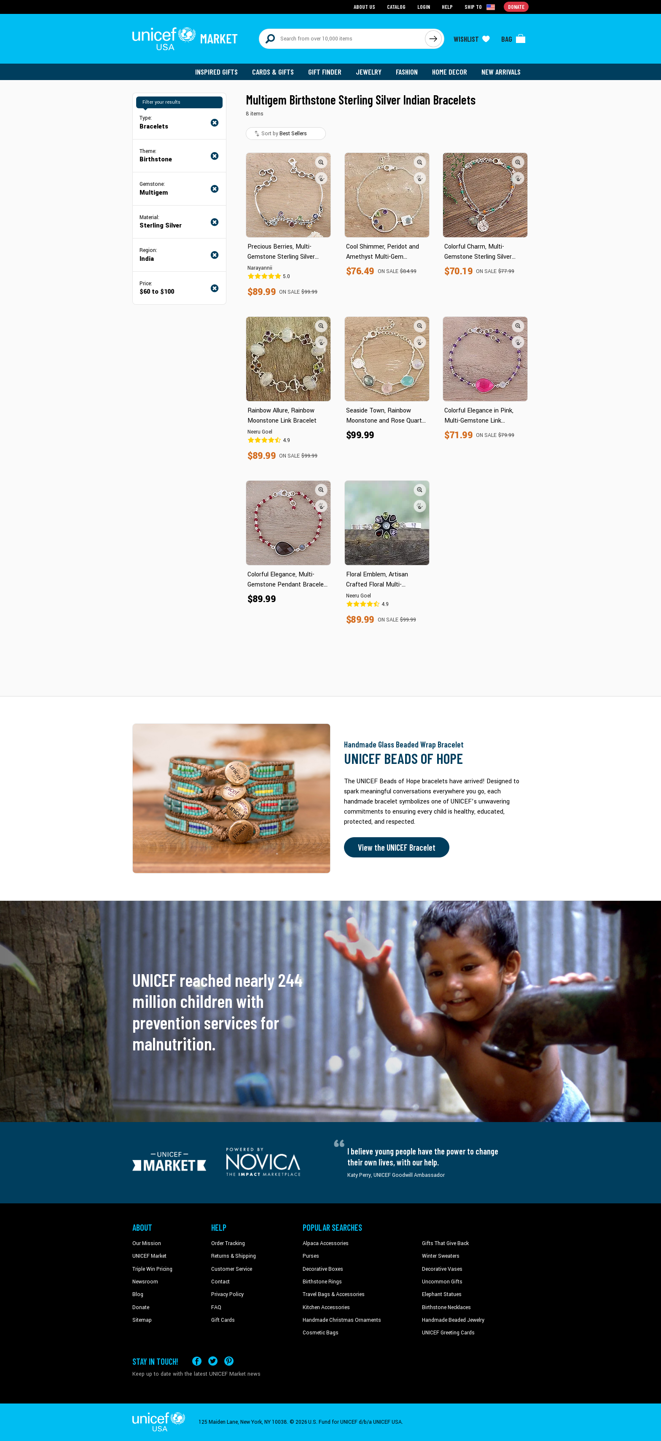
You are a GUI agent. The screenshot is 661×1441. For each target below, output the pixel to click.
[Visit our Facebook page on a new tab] (197, 1361)
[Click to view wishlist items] (472, 38)
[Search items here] (342, 38)
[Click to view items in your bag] (513, 38)
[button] (321, 162)
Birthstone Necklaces (446, 1307)
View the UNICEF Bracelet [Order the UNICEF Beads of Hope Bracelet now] (396, 847)
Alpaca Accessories (326, 1243)
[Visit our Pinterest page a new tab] (229, 1361)
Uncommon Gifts (442, 1282)
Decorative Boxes (323, 1269)
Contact (220, 1282)
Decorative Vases (442, 1269)
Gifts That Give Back (445, 1243)
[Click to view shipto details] (480, 7)
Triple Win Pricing (152, 1269)
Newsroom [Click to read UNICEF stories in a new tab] (145, 1282)
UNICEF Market (149, 1256)
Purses (311, 1256)
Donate (140, 1307)
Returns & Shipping (233, 1256)
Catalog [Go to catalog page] (396, 6)
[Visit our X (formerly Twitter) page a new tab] (213, 1361)
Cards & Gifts (273, 71)
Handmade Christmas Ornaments (342, 1320)
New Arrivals (501, 71)
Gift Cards (223, 1320)
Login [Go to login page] (423, 6)
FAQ (216, 1307)
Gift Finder (324, 71)
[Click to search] (433, 38)
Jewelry (369, 71)
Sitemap (142, 1320)
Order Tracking (228, 1243)
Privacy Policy (227, 1294)
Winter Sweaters (440, 1256)
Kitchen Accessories (326, 1307)
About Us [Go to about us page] (364, 6)
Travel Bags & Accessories (334, 1294)
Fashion (407, 71)
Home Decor (449, 71)
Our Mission (146, 1243)
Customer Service (231, 1269)
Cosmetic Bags (321, 1333)
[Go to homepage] (185, 38)
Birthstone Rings (322, 1282)
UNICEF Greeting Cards (448, 1333)
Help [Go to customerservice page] (447, 6)
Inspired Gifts (216, 71)
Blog (137, 1294)
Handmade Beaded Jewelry (453, 1320)
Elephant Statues (442, 1294)
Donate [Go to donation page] (516, 6)
